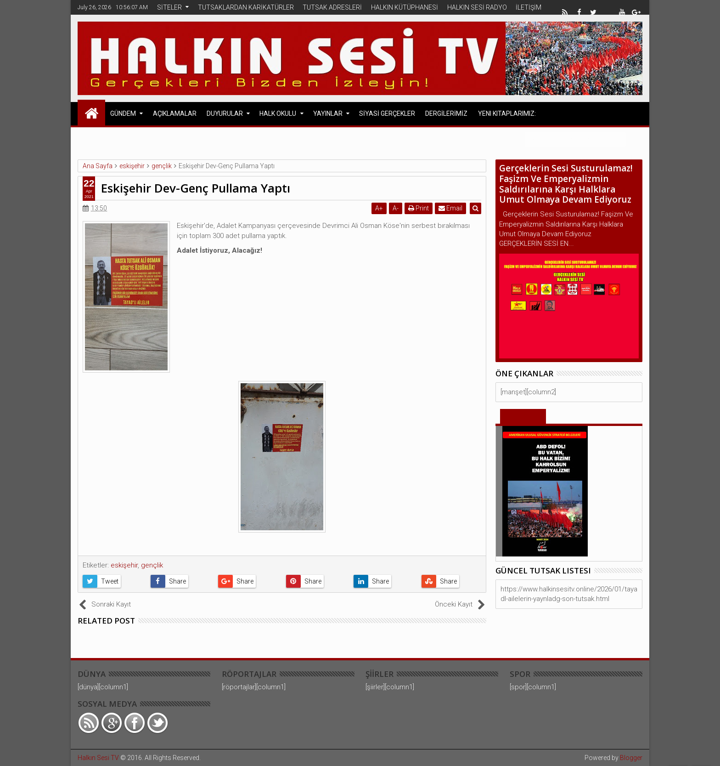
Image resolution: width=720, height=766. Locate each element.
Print (419, 208)
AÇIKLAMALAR (175, 113)
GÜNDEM (123, 113)
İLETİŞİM (528, 7)
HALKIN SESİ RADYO (477, 7)
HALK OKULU (277, 113)
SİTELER (169, 7)
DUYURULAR (225, 113)
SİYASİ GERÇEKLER (387, 113)
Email (451, 208)
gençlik (152, 565)
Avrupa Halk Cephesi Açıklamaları (167, 138)
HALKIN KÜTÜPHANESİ (404, 7)
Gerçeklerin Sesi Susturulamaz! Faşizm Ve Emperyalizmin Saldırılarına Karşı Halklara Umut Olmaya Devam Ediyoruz (566, 183)
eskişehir (124, 565)
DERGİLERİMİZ (446, 113)
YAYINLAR (328, 113)
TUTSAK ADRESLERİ (332, 7)
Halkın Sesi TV (98, 757)
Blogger (631, 757)
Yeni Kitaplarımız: (507, 113)
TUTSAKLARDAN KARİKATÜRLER (246, 7)
